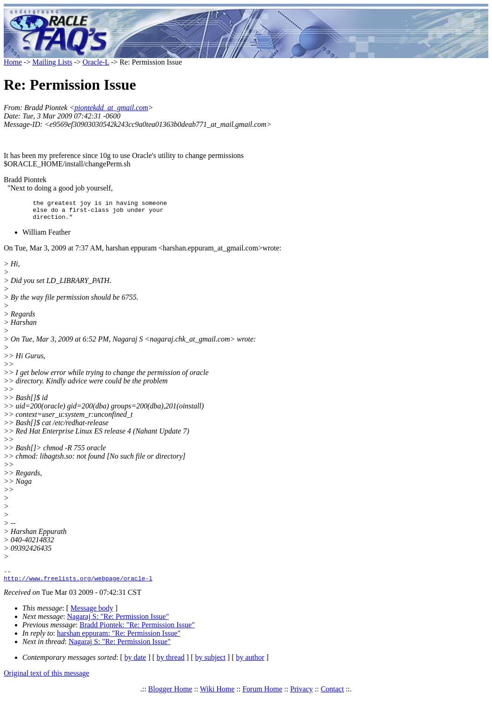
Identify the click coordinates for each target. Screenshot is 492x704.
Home (13, 62)
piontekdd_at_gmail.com (111, 108)
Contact (332, 696)
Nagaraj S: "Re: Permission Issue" (118, 623)
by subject (210, 664)
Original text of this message (46, 680)
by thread (171, 664)
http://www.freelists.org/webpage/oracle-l (78, 585)
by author (250, 664)
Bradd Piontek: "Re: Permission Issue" (137, 632)
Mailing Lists (52, 62)
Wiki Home (217, 696)
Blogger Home (170, 696)
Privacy (301, 696)
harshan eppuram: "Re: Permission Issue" (118, 640)
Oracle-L (96, 62)
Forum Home (262, 696)
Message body (92, 615)
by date (135, 664)
